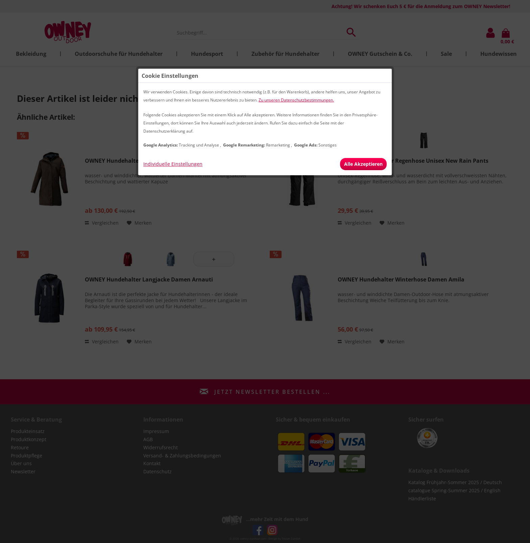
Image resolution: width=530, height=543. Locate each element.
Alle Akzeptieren (363, 164)
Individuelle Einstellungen (172, 164)
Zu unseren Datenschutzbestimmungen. (296, 100)
